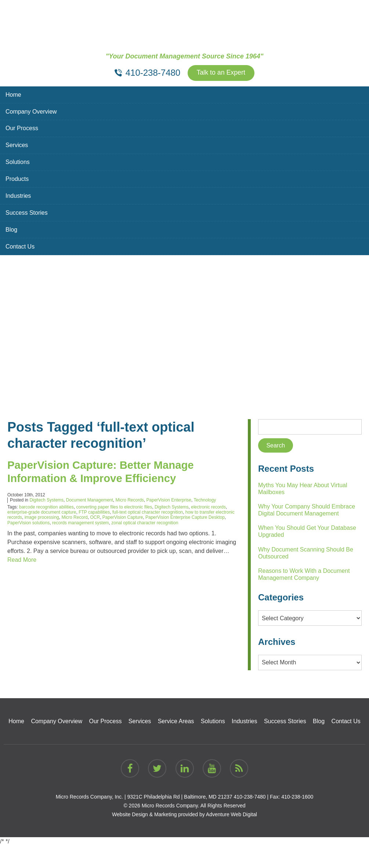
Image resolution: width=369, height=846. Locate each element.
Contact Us (20, 247)
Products (17, 179)
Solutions (18, 162)
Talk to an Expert (221, 73)
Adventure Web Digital (231, 814)
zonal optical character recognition (144, 522)
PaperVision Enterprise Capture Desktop (185, 517)
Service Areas (176, 721)
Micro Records (130, 500)
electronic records (208, 507)
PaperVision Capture (122, 517)
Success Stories (27, 213)
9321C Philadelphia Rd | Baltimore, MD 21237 (179, 797)
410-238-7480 (249, 797)
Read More (21, 560)
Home (13, 95)
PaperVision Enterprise (169, 500)
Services (17, 145)
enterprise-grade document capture (41, 512)
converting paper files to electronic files (114, 507)
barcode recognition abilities (46, 507)
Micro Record (74, 517)
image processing (42, 517)
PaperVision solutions (28, 522)
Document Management (89, 500)
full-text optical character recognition (147, 512)
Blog (11, 230)
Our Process (22, 128)
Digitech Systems (46, 500)
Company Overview (31, 111)
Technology (205, 500)
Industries (18, 196)
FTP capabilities (94, 512)
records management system (80, 522)
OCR (95, 517)
